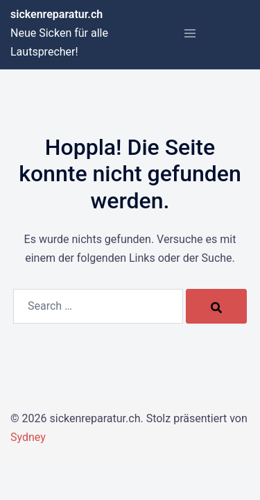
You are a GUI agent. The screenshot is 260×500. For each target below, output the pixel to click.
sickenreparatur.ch (56, 14)
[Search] (216, 306)
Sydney (28, 437)
